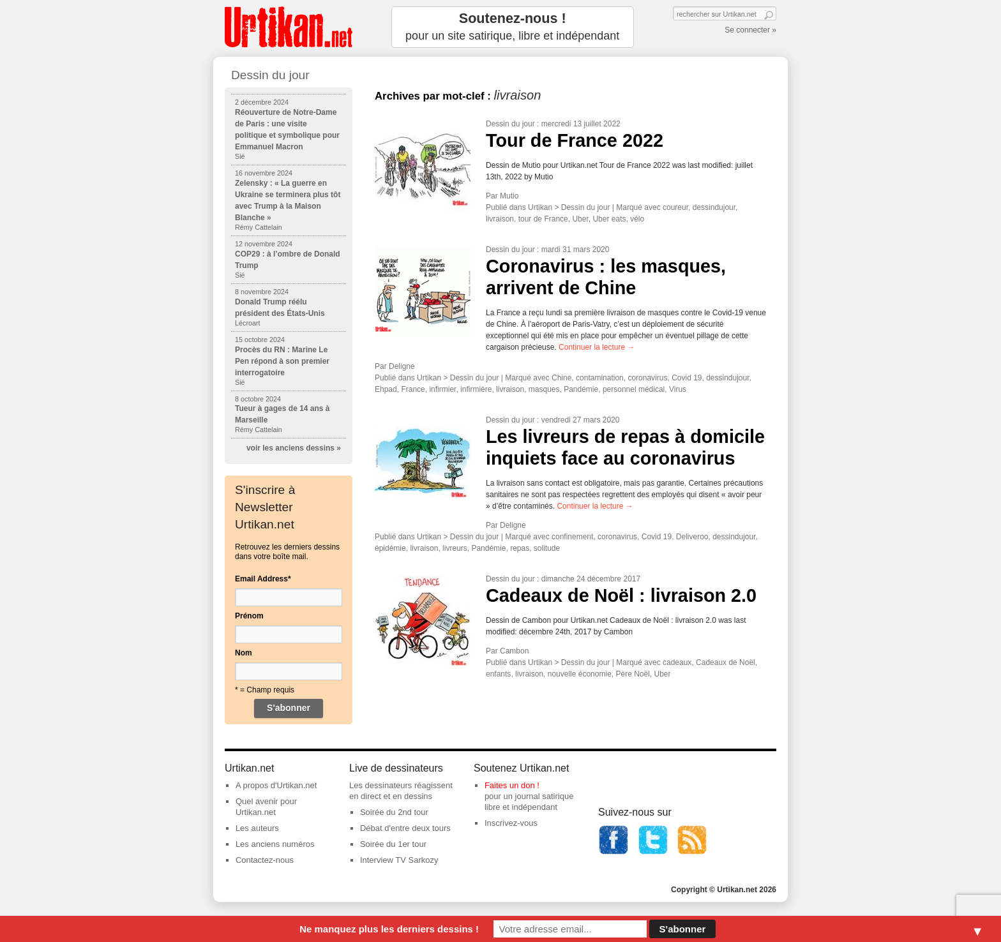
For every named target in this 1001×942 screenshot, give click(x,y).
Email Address (263, 578)
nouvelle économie (580, 673)
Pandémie (581, 389)
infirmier (442, 389)
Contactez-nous (265, 860)
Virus (677, 389)
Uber (580, 218)
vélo (637, 218)
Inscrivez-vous (511, 823)
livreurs (454, 548)
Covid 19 (687, 377)
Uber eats (609, 218)
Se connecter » (750, 30)
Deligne (402, 366)
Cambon (514, 651)
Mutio (509, 195)
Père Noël (632, 673)
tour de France (543, 218)
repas (519, 548)
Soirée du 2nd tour (394, 812)
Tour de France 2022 (574, 140)
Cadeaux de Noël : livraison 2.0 (621, 595)
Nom (243, 652)
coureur (675, 207)
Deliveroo (692, 536)
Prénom (249, 615)
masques (544, 389)
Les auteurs (257, 828)
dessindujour (714, 207)
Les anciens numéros (275, 844)
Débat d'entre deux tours (405, 828)
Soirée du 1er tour (393, 844)
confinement (572, 536)
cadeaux (677, 662)
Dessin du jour (510, 123)
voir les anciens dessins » (293, 448)
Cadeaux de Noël (725, 662)
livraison (500, 218)
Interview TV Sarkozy (399, 860)
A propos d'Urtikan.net (276, 785)
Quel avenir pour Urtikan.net (266, 806)
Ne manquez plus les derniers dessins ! (389, 928)
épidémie (390, 548)
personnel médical (634, 389)
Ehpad (386, 389)
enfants (498, 673)
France (413, 389)
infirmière (476, 389)
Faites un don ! (512, 785)
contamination (600, 377)
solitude (547, 548)
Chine (561, 377)
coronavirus (647, 377)
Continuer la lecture (597, 347)
